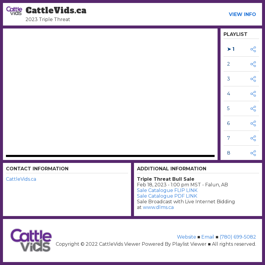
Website (187, 237)
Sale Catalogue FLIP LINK (167, 190)
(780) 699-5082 (237, 237)
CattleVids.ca (21, 179)
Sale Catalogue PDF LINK (167, 196)
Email (207, 237)
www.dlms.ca (158, 207)
